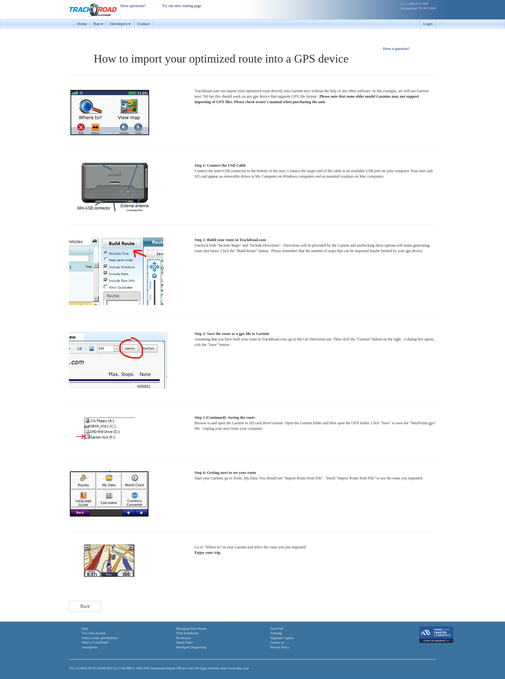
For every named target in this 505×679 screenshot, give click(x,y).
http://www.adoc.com (235, 668)
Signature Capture (282, 638)
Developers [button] (120, 24)
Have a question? (396, 48)
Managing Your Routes (191, 628)
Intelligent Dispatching (191, 647)
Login (428, 24)
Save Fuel (276, 628)
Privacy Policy (280, 647)
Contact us (277, 642)
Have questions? (133, 6)
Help (85, 628)
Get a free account (94, 633)
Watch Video (184, 642)
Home (82, 24)
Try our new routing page (181, 6)
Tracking (276, 633)
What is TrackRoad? (95, 642)
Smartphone (90, 647)
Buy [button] (98, 24)
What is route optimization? (100, 638)
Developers (183, 638)
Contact (143, 24)
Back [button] (85, 606)
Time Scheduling (187, 633)
